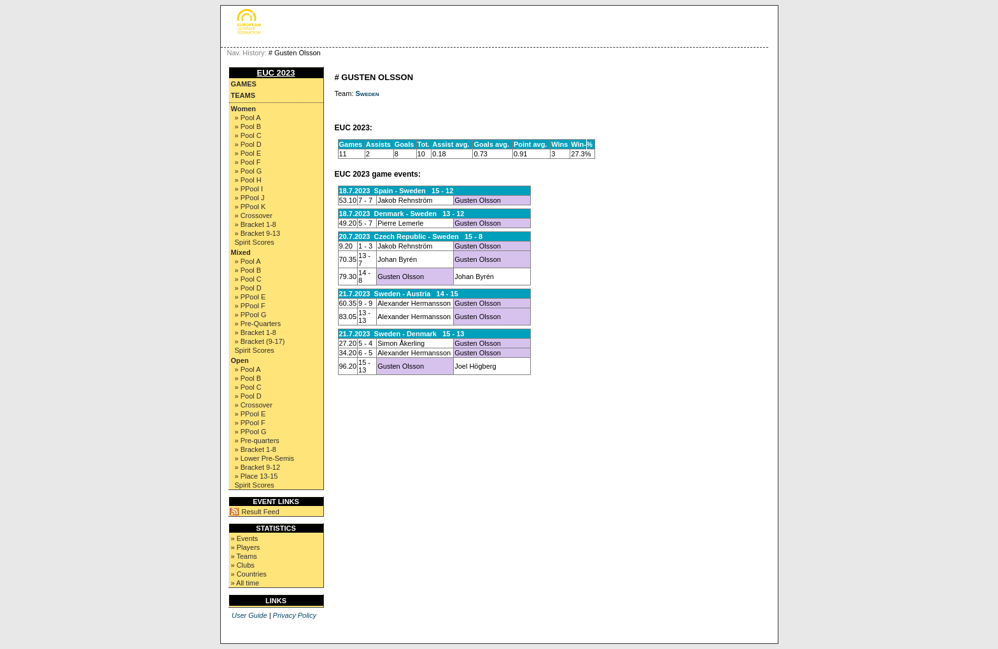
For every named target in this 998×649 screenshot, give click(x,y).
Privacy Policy (294, 615)
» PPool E (250, 297)
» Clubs (243, 565)
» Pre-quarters (257, 440)
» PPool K (250, 206)
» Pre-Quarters (258, 323)
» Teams (244, 556)
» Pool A (248, 117)
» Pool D (248, 144)
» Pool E (248, 153)
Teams (243, 95)
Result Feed (260, 512)
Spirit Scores (254, 242)
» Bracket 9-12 (258, 467)
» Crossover (253, 215)
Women (244, 109)
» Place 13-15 (256, 476)
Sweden (367, 93)
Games (244, 84)
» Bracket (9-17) (260, 341)
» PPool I (249, 189)
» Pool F (248, 162)
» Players (245, 547)
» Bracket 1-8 (255, 224)
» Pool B (248, 126)
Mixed (241, 252)
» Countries (249, 574)
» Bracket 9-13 (258, 233)
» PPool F (250, 306)
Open (240, 360)
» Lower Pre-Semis (265, 458)
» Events (244, 538)
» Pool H (248, 180)
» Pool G (248, 171)
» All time (245, 583)
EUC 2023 (276, 73)
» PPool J (250, 198)
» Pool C (248, 135)
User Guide (249, 615)
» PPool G (251, 314)
